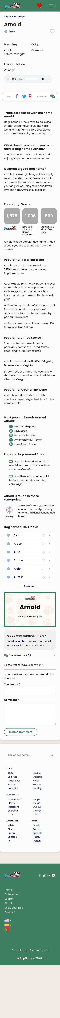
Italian (36, 920)
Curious (37, 890)
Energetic (13, 894)
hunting (9, 596)
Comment (11, 783)
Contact (9, 996)
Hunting (37, 872)
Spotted (12, 920)
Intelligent (13, 890)
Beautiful (13, 872)
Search (8, 982)
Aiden (18, 627)
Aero (17, 619)
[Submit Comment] (20, 816)
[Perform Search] (52, 839)
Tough (36, 886)
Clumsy (37, 894)
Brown (11, 916)
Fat (10, 924)
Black (11, 913)
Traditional (14, 864)
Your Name (12, 768)
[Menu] (51, 6)
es (7, 1008)
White (11, 909)
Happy (36, 883)
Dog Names (10, 16)
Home (8, 973)
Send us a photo (17, 725)
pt (7, 1013)
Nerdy (36, 864)
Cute (11, 856)
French (37, 924)
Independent (15, 883)
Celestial (38, 860)
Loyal (36, 898)
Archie (18, 644)
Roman (37, 913)
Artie (17, 652)
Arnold (21, 16)
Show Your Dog (13, 991)
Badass (37, 868)
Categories (11, 978)
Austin (18, 661)
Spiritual (12, 860)
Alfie (17, 636)
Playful (11, 886)
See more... (30, 669)
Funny (11, 868)
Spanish (37, 916)
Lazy (10, 898)
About (8, 987)
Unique (37, 856)
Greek (36, 909)
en (7, 1003)
